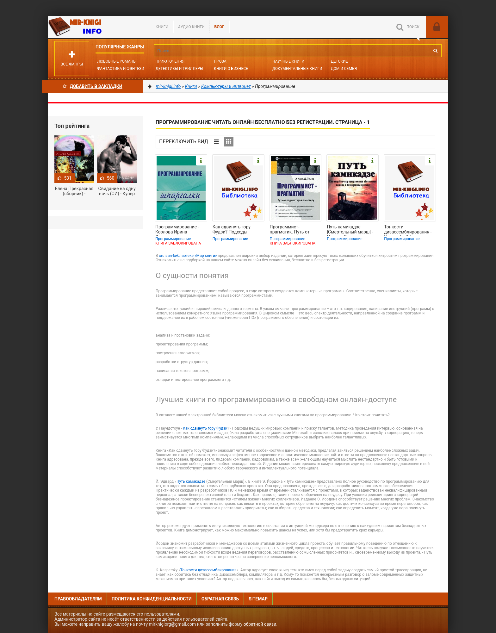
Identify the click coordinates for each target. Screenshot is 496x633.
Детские (339, 61)
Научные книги (288, 61)
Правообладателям (78, 598)
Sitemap (258, 598)
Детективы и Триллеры (179, 68)
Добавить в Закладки (92, 86)
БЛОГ (219, 27)
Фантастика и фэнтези (120, 68)
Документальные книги (297, 68)
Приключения (170, 61)
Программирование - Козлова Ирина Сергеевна (177, 230)
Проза (220, 61)
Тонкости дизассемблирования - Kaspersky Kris (407, 230)
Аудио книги (191, 27)
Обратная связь (220, 598)
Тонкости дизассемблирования (208, 570)
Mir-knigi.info (95, 27)
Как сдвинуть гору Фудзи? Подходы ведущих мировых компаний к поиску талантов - (232, 230)
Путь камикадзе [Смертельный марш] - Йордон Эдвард (350, 230)
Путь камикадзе (191, 481)
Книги (162, 27)
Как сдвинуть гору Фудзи (205, 428)
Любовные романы (116, 61)
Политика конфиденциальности (152, 598)
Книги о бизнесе (231, 68)
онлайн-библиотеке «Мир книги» (188, 255)
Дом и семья (344, 68)
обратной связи (260, 624)
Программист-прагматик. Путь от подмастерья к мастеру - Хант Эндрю (295, 230)
